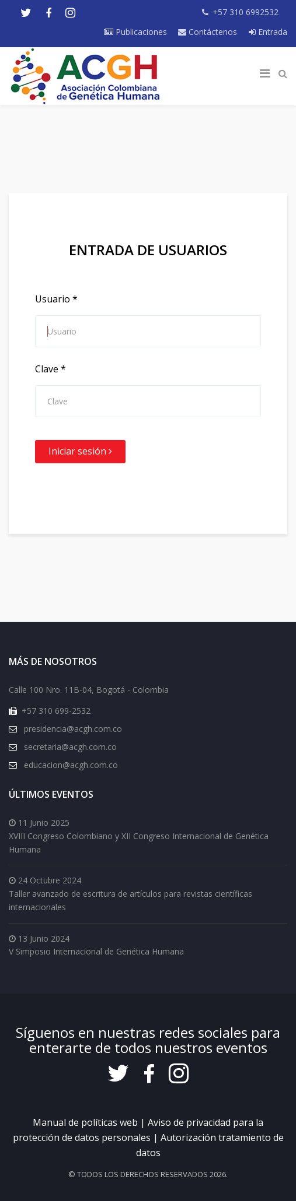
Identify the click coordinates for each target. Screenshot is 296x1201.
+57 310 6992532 (245, 11)
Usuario (56, 299)
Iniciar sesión (80, 451)
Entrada (268, 31)
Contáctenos (207, 31)
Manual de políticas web (85, 1122)
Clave (50, 368)
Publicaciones (135, 31)
